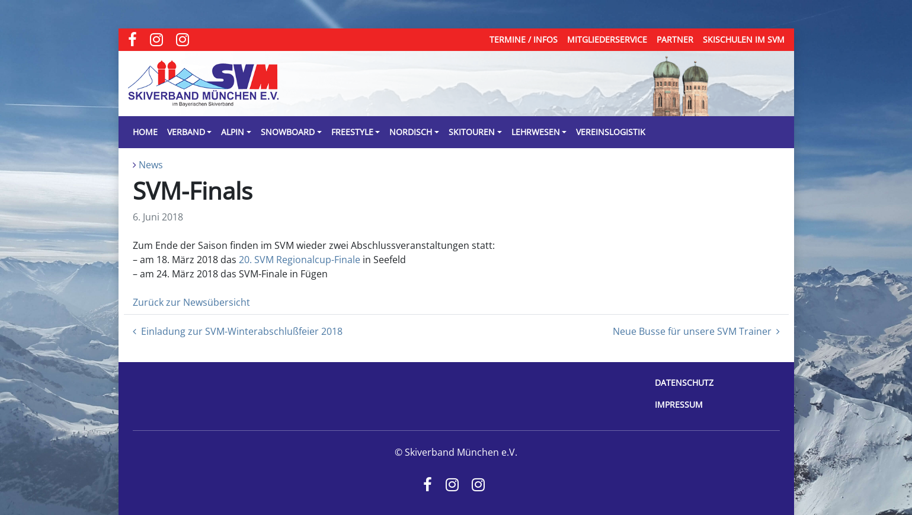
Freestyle (352, 131)
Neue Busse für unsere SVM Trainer (696, 331)
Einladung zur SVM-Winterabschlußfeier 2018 (238, 331)
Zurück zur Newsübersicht (191, 302)
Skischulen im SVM (744, 39)
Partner (675, 39)
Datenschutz (684, 382)
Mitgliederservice (607, 39)
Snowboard (288, 131)
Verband (186, 131)
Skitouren (472, 131)
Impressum (679, 404)
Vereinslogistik (610, 131)
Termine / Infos (523, 39)
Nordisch (410, 131)
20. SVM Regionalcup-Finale (299, 259)
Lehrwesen (535, 131)
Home (145, 131)
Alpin (232, 131)
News (151, 164)
